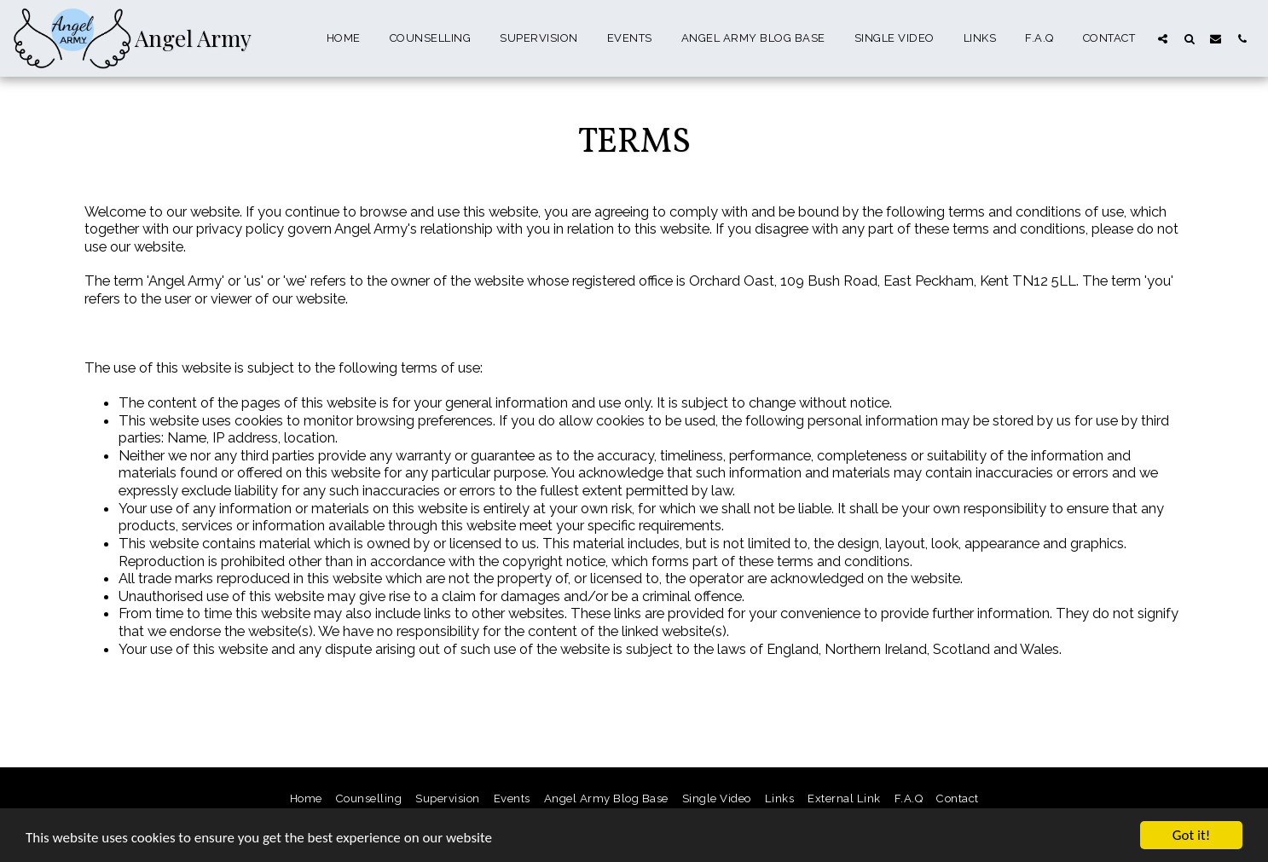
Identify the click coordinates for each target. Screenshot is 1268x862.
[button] (1162, 38)
